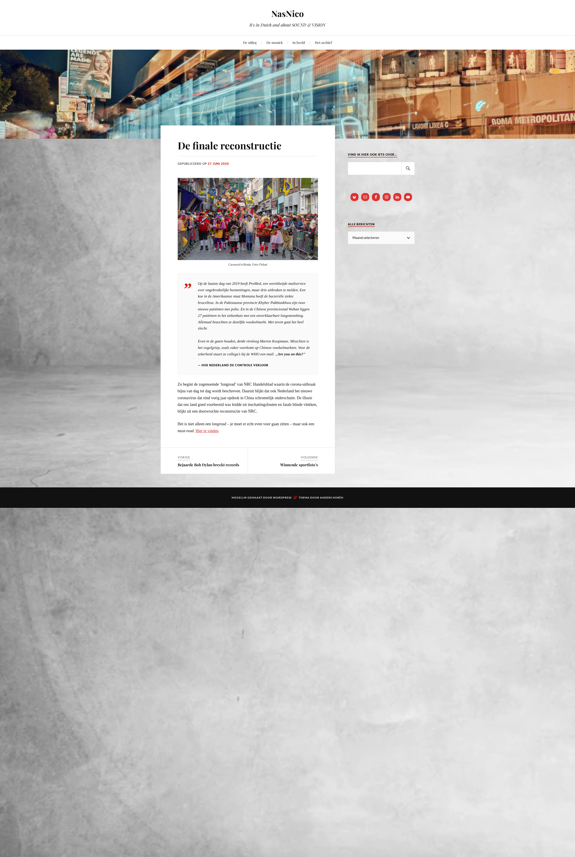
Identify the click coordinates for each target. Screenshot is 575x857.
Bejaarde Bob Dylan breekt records (208, 464)
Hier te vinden (207, 431)
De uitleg (250, 42)
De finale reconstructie (229, 145)
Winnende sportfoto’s (299, 464)
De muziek (274, 42)
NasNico (287, 13)
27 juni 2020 (218, 163)
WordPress (282, 497)
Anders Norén (331, 497)
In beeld (299, 42)
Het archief (323, 42)
